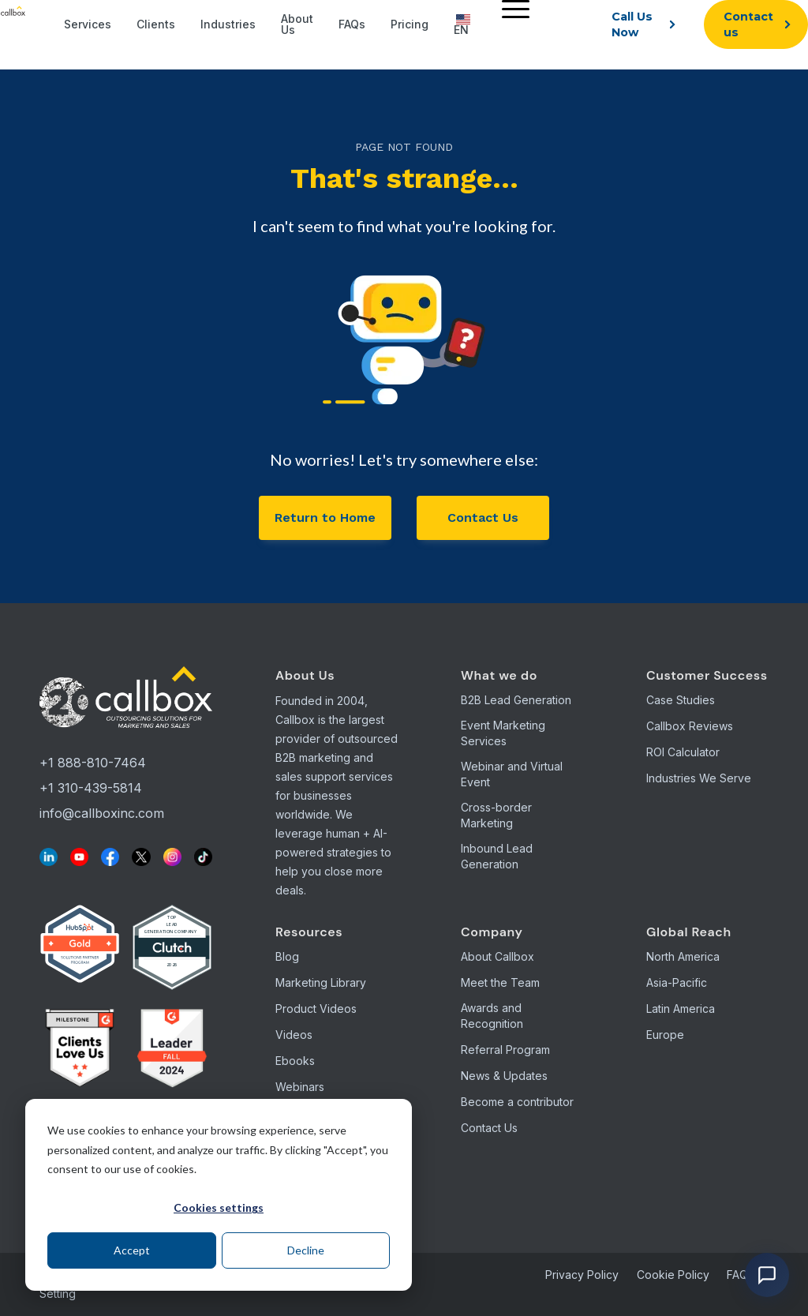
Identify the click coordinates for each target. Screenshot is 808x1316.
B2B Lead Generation (516, 700)
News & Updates (504, 1075)
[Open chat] (767, 1275)
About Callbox (497, 956)
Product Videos (316, 1008)
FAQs (740, 1274)
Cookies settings (219, 1207)
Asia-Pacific (676, 982)
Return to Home (325, 517)
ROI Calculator (683, 752)
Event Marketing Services (503, 733)
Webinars (299, 1086)
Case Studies (680, 700)
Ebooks (295, 1060)
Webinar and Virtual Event (512, 774)
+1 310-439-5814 (90, 788)
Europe (665, 1034)
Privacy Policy (582, 1274)
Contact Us (482, 517)
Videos (293, 1034)
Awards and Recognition (492, 1015)
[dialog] (218, 1195)
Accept (132, 1250)
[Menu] (511, 8)
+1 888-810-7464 (92, 762)
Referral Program (505, 1049)
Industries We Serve (698, 778)
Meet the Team (500, 982)
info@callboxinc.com (101, 813)
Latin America (680, 1008)
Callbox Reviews (689, 726)
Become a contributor (517, 1101)
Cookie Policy (673, 1274)
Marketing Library (320, 982)
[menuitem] (511, 24)
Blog (287, 956)
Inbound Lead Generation (497, 856)
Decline (305, 1250)
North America (683, 956)
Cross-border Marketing (496, 815)
